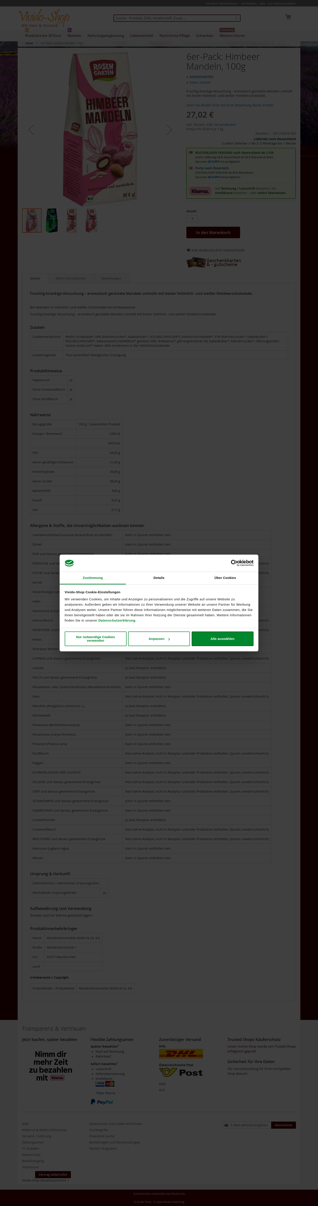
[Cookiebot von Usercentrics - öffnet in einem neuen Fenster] (234, 563)
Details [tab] (159, 578)
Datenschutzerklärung (116, 620)
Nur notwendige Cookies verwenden (95, 638)
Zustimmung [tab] (93, 578)
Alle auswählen (222, 639)
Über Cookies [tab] (225, 578)
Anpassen (159, 639)
